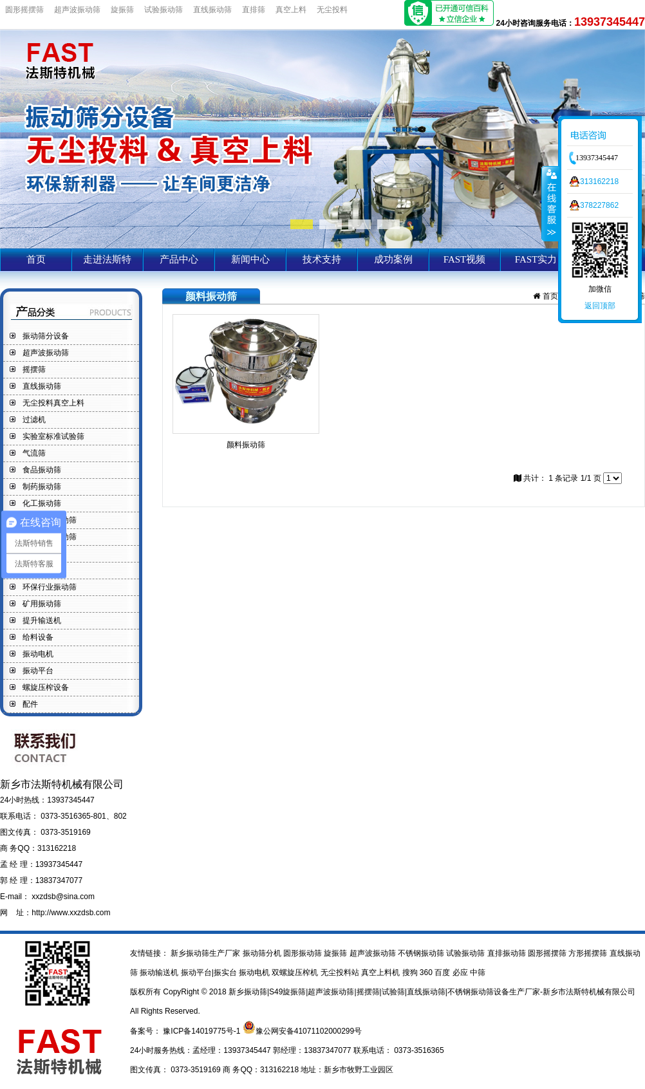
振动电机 (38, 653)
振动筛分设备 (46, 335)
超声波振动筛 (77, 9)
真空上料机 (381, 972)
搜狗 (411, 972)
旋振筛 (122, 9)
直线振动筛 (212, 9)
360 (427, 972)
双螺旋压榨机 (296, 972)
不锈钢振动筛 (422, 953)
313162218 (599, 181)
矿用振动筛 (42, 603)
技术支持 (322, 259)
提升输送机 (42, 620)
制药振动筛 (42, 486)
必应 (461, 972)
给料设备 (38, 637)
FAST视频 (465, 259)
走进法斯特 (107, 259)
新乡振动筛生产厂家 (206, 953)
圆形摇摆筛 (24, 9)
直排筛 (253, 9)
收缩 (550, 203)
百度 (443, 972)
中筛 (477, 972)
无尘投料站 (341, 972)
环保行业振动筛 (50, 586)
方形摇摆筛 (588, 953)
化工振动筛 (42, 503)
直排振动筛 (507, 953)
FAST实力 (536, 259)
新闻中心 (250, 259)
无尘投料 (332, 9)
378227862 (599, 205)
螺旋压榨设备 (46, 687)
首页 (36, 259)
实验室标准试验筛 (53, 436)
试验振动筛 (163, 9)
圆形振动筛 (303, 953)
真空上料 (291, 9)
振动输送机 (160, 972)
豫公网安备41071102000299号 (309, 1031)
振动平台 (38, 670)
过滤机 (34, 419)
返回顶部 (599, 305)
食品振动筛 (42, 469)
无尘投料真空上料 (53, 402)
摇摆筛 (34, 369)
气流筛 (34, 453)
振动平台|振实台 (210, 972)
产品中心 (179, 259)
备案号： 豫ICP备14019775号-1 (186, 1031)
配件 (30, 704)
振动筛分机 (263, 953)
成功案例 (393, 259)
